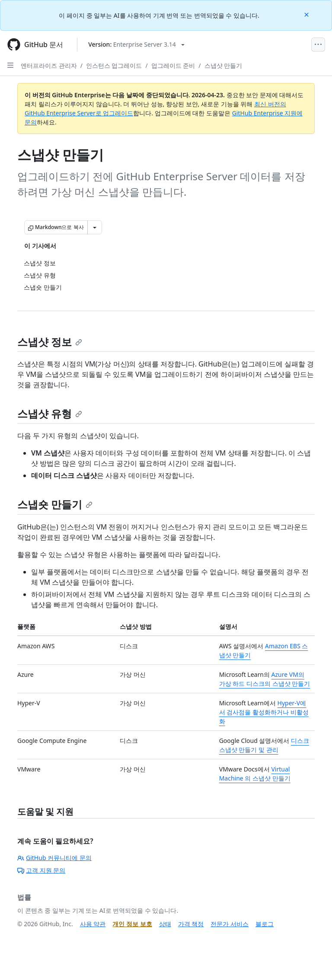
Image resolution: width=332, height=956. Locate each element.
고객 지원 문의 (41, 870)
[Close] (307, 14)
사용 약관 (93, 924)
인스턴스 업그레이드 (114, 65)
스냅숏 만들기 (55, 504)
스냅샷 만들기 (223, 65)
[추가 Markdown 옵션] (94, 227)
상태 (165, 924)
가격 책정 (191, 924)
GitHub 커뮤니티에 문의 (54, 858)
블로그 (264, 924)
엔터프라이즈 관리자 (49, 65)
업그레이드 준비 (173, 65)
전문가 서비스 (230, 924)
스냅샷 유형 (49, 413)
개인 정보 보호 (132, 924)
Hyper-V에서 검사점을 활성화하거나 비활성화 (264, 712)
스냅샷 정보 (49, 342)
